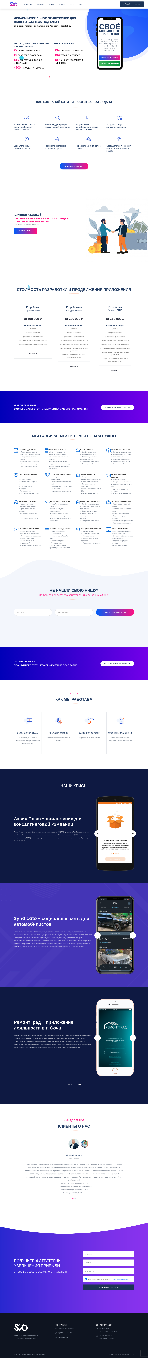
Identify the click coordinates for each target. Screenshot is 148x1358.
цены (72, 4)
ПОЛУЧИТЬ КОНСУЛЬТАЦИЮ (115, 612)
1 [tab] (72, 1198)
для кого (40, 4)
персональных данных (121, 1279)
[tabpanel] (74, 1176)
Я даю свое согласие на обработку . (108, 1279)
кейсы (51, 4)
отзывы (62, 4)
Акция (81, 4)
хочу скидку (25, 231)
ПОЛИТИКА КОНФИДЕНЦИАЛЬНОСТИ (122, 1354)
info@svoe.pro (63, 1337)
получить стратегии (108, 1287)
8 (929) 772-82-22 (131, 4)
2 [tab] (75, 1198)
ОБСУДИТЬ (33, 353)
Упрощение (27, 4)
